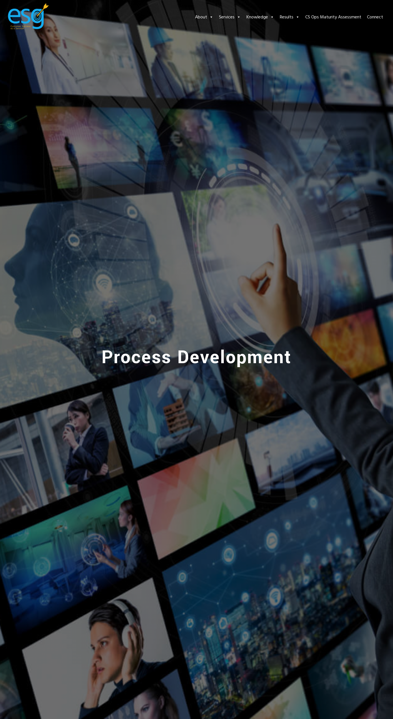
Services (230, 17)
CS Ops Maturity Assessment (333, 17)
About (204, 17)
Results (290, 17)
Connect (375, 17)
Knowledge (260, 17)
